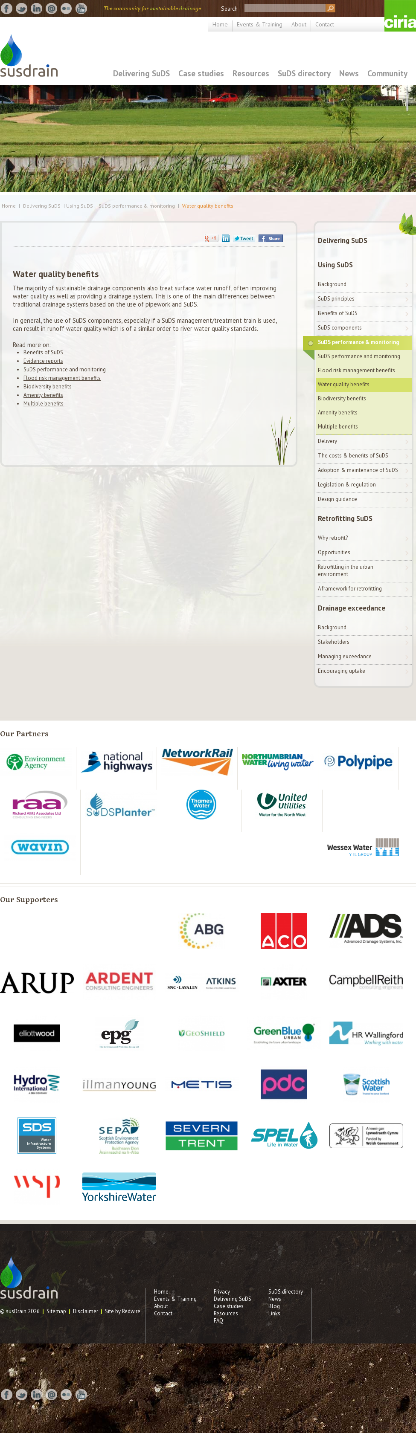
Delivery (327, 441)
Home (220, 24)
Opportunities (334, 552)
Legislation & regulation (347, 484)
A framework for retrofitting (350, 588)
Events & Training (259, 24)
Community (387, 73)
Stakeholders (333, 642)
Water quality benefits (207, 206)
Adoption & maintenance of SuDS (358, 470)
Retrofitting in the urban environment (345, 570)
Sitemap (56, 1311)
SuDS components (340, 327)
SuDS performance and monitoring (64, 369)
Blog (274, 1306)
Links (274, 1313)
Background (332, 284)
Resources (251, 73)
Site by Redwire (122, 1311)
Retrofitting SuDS (345, 518)
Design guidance (337, 499)
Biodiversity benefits (47, 386)
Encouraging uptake (341, 671)
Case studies (201, 73)
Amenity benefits (43, 395)
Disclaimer (85, 1311)
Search (229, 8)
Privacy (222, 1291)
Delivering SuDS (141, 73)
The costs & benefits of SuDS (353, 455)
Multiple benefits (43, 403)
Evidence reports (43, 361)
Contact (324, 24)
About (298, 24)
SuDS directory (304, 73)
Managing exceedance (345, 656)
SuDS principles (336, 298)
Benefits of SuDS (43, 352)
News (349, 73)
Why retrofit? (333, 537)
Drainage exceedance (351, 608)
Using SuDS (335, 264)
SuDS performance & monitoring (137, 206)
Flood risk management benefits (62, 378)
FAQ (218, 1320)
